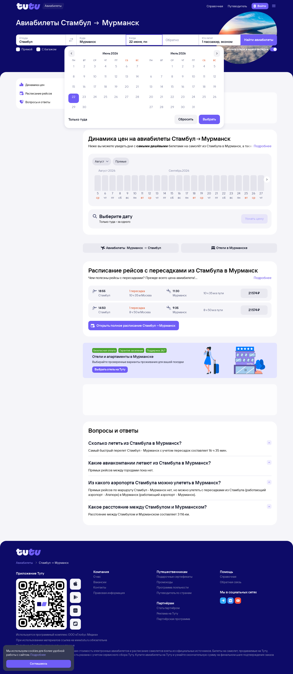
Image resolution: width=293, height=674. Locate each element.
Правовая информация (109, 593)
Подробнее (263, 146)
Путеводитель (237, 6)
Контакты (99, 587)
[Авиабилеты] (53, 6)
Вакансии (99, 582)
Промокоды (165, 582)
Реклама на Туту (167, 613)
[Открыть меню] (274, 6)
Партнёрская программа (173, 619)
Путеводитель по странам (174, 593)
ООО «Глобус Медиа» (83, 634)
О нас (97, 576)
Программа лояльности (173, 587)
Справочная (215, 6)
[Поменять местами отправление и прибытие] (71, 39)
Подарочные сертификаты (174, 576)
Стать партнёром (168, 608)
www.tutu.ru (82, 640)
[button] (75, 584)
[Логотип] (28, 6)
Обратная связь (230, 582)
